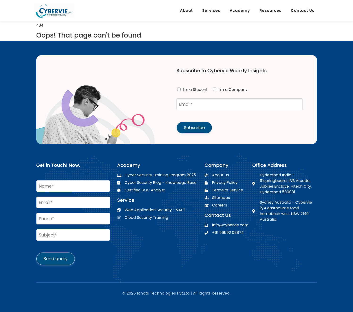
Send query (56, 258)
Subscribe (194, 128)
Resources (271, 10)
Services (211, 10)
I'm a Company (233, 89)
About (186, 10)
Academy (240, 10)
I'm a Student (195, 89)
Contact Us (303, 10)
